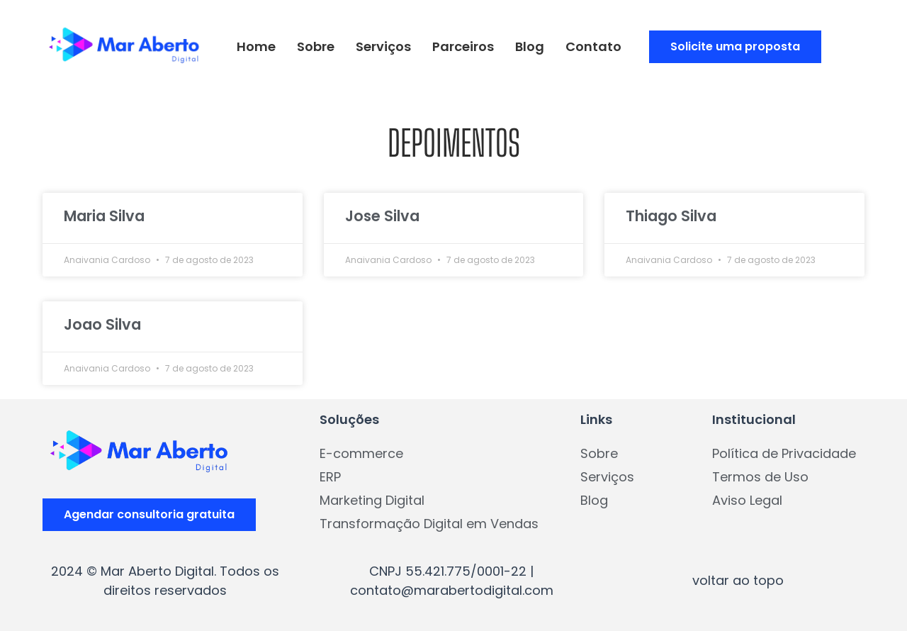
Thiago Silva (671, 216)
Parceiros (463, 46)
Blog (529, 46)
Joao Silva (102, 324)
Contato (593, 46)
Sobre (315, 46)
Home (256, 46)
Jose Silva (382, 216)
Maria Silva (104, 216)
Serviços (383, 46)
